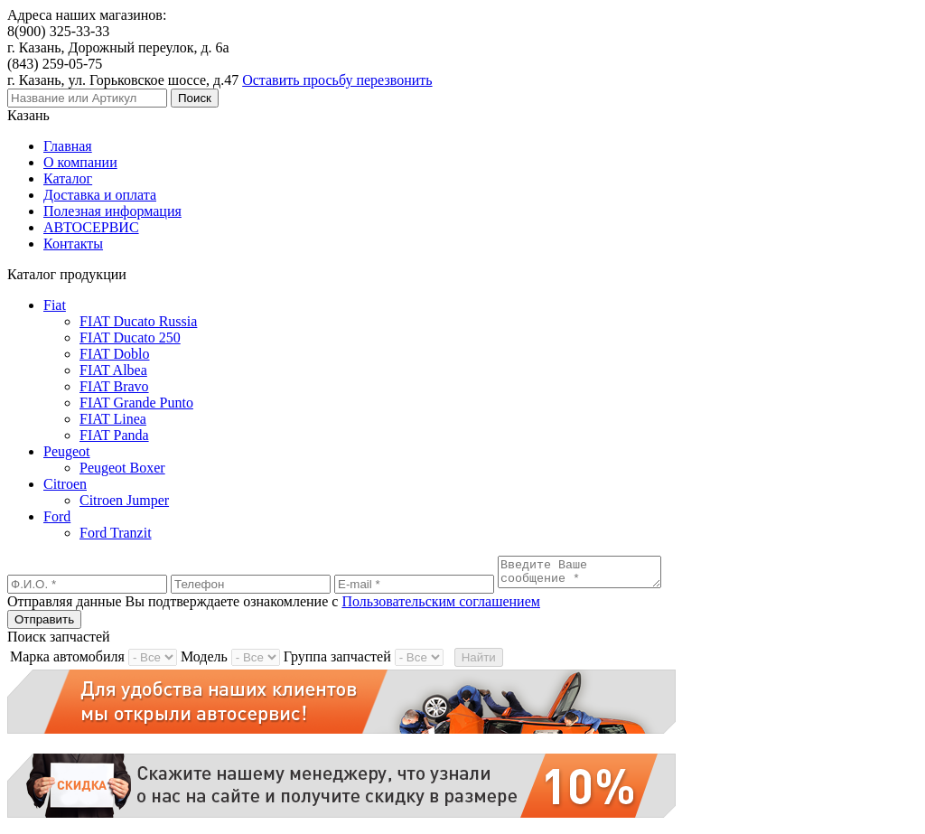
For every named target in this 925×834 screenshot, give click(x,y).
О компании (80, 162)
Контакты (73, 243)
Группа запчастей (337, 662)
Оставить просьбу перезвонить (337, 80)
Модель (204, 662)
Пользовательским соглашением (440, 606)
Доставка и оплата (99, 194)
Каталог (67, 178)
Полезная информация (112, 211)
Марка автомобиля (67, 662)
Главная (67, 146)
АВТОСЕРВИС (91, 227)
